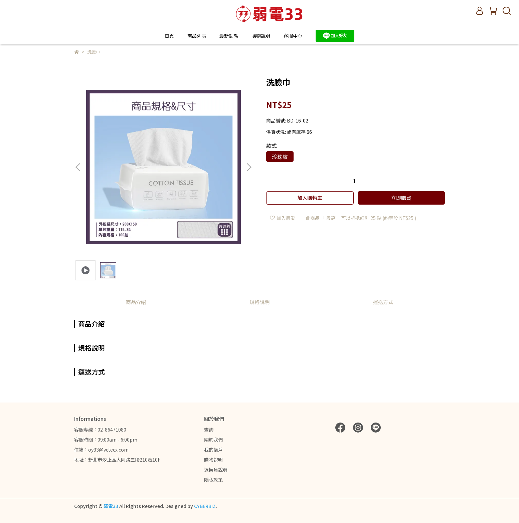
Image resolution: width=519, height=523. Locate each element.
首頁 (169, 35)
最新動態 (228, 35)
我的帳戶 (213, 449)
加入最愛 (282, 218)
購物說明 (213, 459)
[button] (249, 167)
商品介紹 (136, 301)
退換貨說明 (215, 469)
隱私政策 (213, 479)
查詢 (208, 429)
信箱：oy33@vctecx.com (101, 449)
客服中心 (293, 35)
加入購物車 (309, 197)
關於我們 (213, 439)
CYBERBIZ (205, 506)
